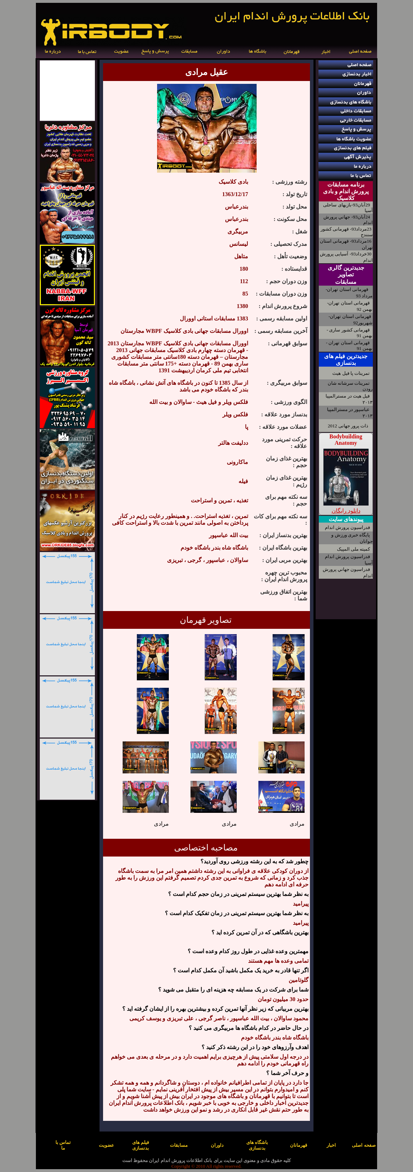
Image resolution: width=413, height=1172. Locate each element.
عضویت (106, 1145)
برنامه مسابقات (345, 185)
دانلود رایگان (346, 511)
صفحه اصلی (363, 1145)
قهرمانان (298, 1145)
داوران (217, 1145)
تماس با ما (63, 1145)
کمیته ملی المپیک (353, 549)
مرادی (297, 824)
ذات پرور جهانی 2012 (348, 425)
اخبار (331, 1145)
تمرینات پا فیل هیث (351, 373)
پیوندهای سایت (346, 519)
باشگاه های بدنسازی (257, 1145)
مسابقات (345, 282)
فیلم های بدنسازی (140, 1145)
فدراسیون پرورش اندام (347, 527)
